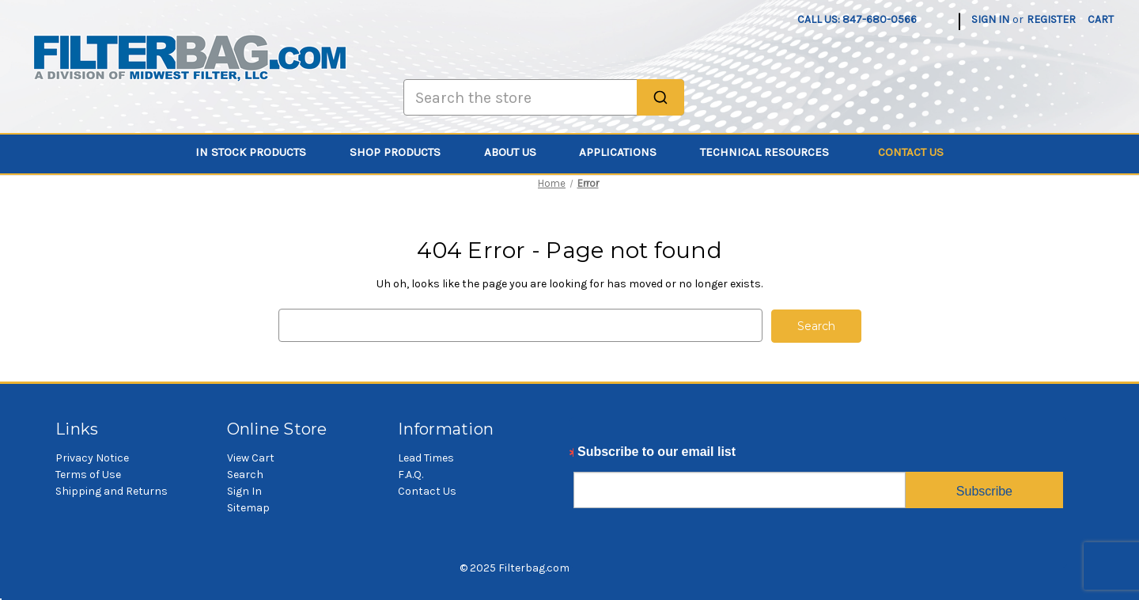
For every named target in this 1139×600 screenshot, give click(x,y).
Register (1051, 19)
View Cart (250, 457)
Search (245, 473)
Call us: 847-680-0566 (857, 19)
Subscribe (984, 490)
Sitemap (248, 507)
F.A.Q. (410, 473)
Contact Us (911, 152)
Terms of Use (88, 473)
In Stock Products (259, 152)
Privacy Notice (92, 457)
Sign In (244, 490)
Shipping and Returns (111, 490)
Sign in (990, 19)
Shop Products (404, 152)
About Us (519, 152)
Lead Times (426, 457)
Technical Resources (773, 152)
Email (590, 455)
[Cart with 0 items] (1100, 19)
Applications (627, 152)
